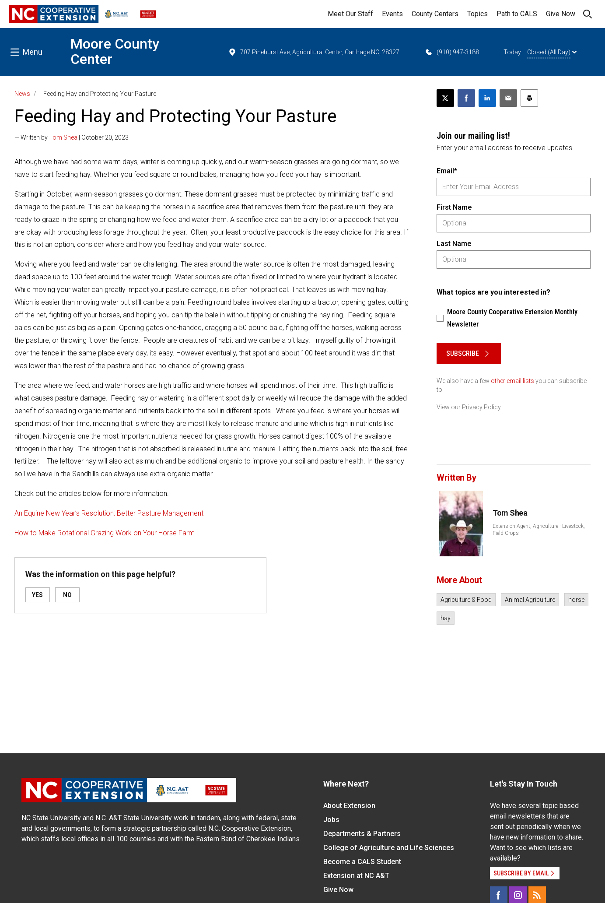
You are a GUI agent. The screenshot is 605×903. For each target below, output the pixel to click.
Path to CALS (517, 14)
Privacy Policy (481, 407)
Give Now (560, 14)
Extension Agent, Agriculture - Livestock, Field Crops (539, 529)
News (22, 93)
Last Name (454, 243)
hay (446, 618)
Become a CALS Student (362, 861)
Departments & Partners (362, 833)
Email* (447, 171)
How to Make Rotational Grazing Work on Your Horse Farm (104, 533)
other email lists (512, 380)
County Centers (435, 14)
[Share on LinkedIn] (487, 98)
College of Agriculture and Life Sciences (388, 847)
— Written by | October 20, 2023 (71, 137)
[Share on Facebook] (466, 98)
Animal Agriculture (530, 599)
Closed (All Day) (552, 52)
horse (576, 599)
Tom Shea (63, 137)
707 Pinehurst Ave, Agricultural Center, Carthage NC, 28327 (313, 52)
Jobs (331, 819)
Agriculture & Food (466, 599)
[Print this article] (529, 98)
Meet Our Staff (350, 14)
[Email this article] (508, 98)
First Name (454, 207)
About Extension (349, 805)
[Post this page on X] (445, 98)
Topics (477, 14)
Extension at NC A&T (356, 875)
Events (392, 14)
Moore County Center (114, 51)
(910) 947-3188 (451, 52)
